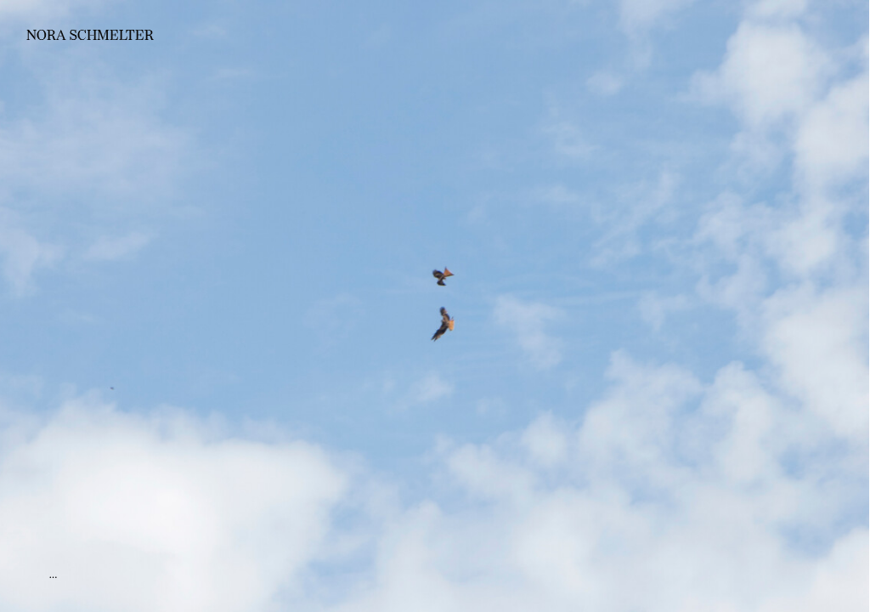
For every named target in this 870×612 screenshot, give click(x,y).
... (53, 574)
